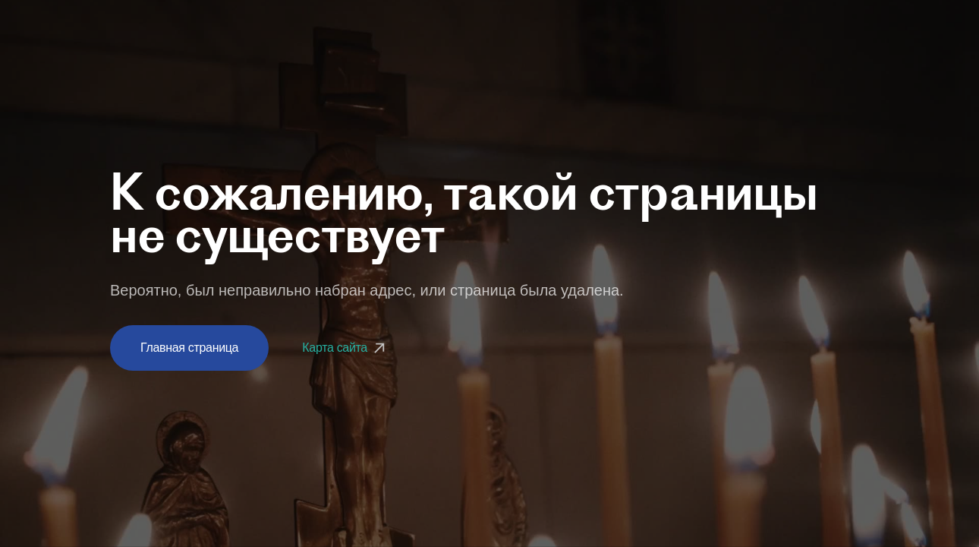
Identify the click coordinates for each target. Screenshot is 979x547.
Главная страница (189, 347)
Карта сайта (345, 347)
